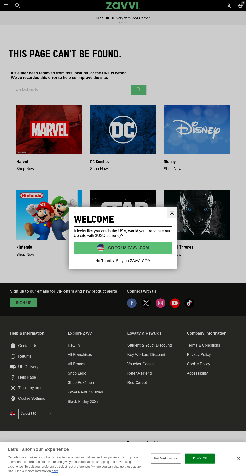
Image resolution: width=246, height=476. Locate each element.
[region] (123, 459)
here (55, 471)
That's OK (200, 458)
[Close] (172, 212)
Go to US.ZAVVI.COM (128, 248)
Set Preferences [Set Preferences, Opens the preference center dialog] (166, 458)
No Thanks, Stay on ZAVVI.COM (123, 261)
